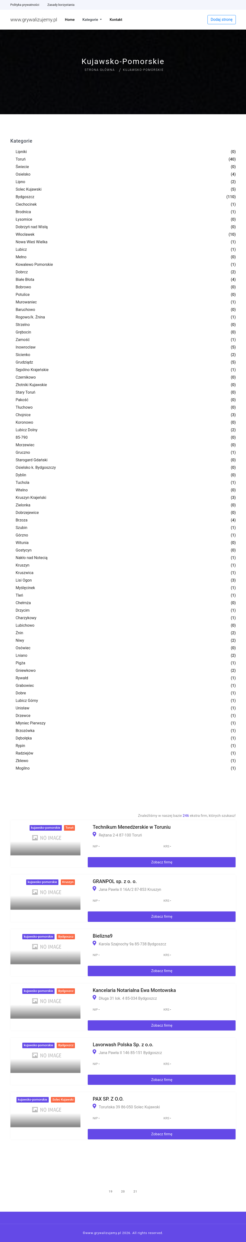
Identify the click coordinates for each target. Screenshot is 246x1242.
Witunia (22, 542)
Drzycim (23, 610)
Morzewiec (25, 445)
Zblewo (22, 760)
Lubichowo (25, 625)
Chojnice (23, 415)
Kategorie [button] (90, 19)
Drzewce (23, 715)
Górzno (22, 535)
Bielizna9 (102, 936)
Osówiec (23, 648)
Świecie (22, 166)
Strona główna (100, 70)
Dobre (21, 693)
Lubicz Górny (27, 700)
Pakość (22, 400)
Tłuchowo (24, 407)
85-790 (22, 437)
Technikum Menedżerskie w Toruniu (131, 827)
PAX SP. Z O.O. (108, 1099)
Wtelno (22, 490)
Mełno (21, 257)
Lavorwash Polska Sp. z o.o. (123, 1044)
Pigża (20, 663)
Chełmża (23, 603)
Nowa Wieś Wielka (32, 242)
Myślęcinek (25, 587)
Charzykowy (26, 618)
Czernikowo (26, 377)
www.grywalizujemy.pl (33, 20)
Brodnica (23, 212)
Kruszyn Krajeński (31, 497)
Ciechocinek (26, 204)
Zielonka (23, 505)
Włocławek (25, 234)
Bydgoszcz (25, 197)
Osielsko (23, 174)
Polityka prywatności (24, 5)
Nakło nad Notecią (32, 557)
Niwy (20, 640)
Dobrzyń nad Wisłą (32, 227)
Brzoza (22, 520)
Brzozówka (25, 730)
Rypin (20, 745)
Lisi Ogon (24, 580)
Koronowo (24, 422)
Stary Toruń (25, 392)
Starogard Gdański (32, 460)
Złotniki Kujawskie (31, 384)
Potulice (23, 294)
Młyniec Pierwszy (31, 723)
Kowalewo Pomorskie (34, 264)
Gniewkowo (26, 670)
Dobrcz (22, 272)
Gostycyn (24, 550)
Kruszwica (24, 572)
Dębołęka (24, 738)
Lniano (21, 655)
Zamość (23, 339)
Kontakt (116, 19)
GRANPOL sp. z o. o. (115, 881)
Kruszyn (23, 565)
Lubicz (21, 249)
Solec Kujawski (29, 189)
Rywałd (22, 678)
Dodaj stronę (221, 19)
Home (70, 19)
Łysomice (24, 219)
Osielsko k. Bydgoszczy (36, 467)
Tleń (19, 595)
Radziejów (24, 753)
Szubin (21, 527)
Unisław (22, 708)
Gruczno (23, 452)
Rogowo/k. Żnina (30, 317)
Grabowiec (25, 685)
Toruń (21, 159)
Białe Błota (25, 279)
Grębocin (23, 332)
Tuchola (23, 482)
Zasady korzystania (60, 5)
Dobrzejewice (27, 512)
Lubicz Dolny (27, 430)
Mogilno (23, 768)
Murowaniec (26, 302)
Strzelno (23, 324)
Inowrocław (26, 347)
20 (123, 1191)
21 (135, 1191)
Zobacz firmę (162, 862)
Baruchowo (25, 309)
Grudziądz (24, 362)
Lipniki (21, 151)
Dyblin (21, 475)
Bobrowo (23, 287)
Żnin (19, 633)
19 (111, 1191)
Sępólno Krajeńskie (32, 369)
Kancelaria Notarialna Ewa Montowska (134, 990)
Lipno (20, 181)
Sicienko (23, 354)
